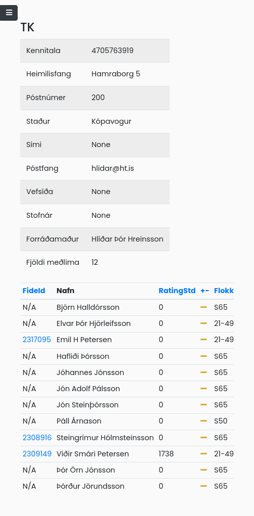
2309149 (37, 454)
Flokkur (228, 291)
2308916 (37, 438)
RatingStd (177, 291)
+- (204, 291)
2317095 (37, 340)
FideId (34, 291)
